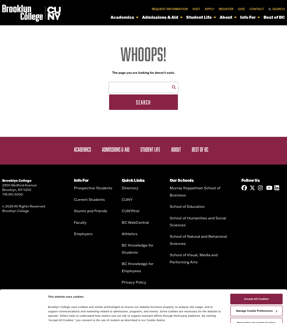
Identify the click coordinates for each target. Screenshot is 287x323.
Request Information (170, 9)
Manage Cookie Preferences (256, 291)
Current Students (89, 199)
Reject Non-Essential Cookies (256, 304)
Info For (250, 17)
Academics (124, 17)
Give (241, 9)
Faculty (80, 222)
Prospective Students (93, 187)
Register (226, 9)
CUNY (127, 199)
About (228, 17)
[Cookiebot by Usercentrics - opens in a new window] (24, 316)
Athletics (129, 233)
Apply (209, 9)
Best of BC (274, 17)
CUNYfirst (130, 210)
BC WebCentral (135, 222)
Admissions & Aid (162, 17)
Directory (130, 187)
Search (278, 9)
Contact (256, 9)
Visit (196, 9)
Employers (83, 233)
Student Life (201, 17)
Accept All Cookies (256, 280)
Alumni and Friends (90, 210)
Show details (56, 315)
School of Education (187, 206)
